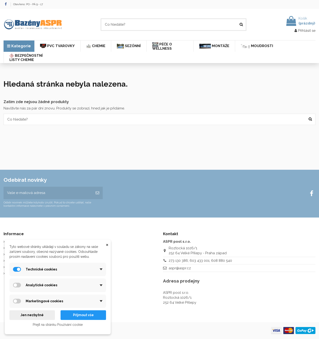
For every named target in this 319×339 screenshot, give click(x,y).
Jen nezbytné (32, 315)
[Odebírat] (97, 193)
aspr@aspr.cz (180, 268)
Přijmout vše (83, 315)
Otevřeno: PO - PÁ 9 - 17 (28, 4)
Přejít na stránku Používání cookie (58, 325)
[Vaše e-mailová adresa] (48, 193)
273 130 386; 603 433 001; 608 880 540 (200, 260)
